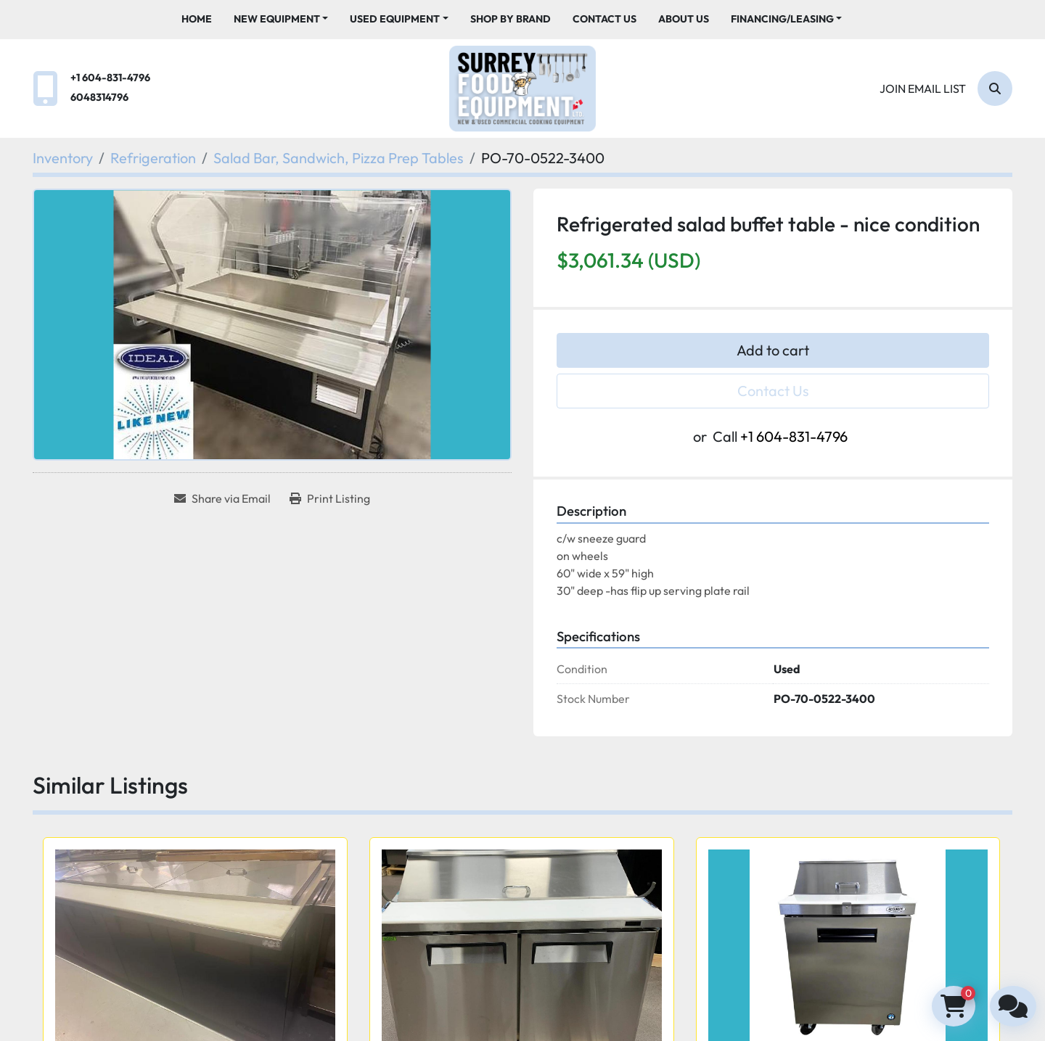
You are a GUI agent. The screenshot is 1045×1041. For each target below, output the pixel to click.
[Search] (995, 88)
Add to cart (773, 350)
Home (196, 18)
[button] (281, 19)
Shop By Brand (510, 18)
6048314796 (99, 97)
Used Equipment (395, 18)
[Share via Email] (222, 498)
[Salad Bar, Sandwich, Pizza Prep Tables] (338, 158)
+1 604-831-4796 (110, 77)
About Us (683, 18)
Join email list (923, 88)
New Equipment (277, 18)
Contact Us (604, 18)
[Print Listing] (330, 498)
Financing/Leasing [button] (782, 18)
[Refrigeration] (153, 158)
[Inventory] (63, 158)
